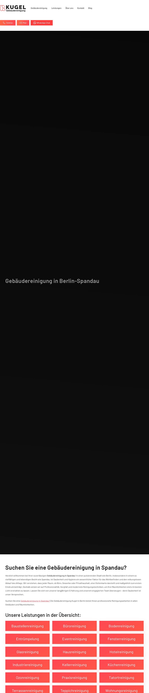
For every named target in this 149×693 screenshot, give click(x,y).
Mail (23, 22)
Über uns (69, 8)
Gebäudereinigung (39, 8)
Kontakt (80, 8)
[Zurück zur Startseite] (13, 8)
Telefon (8, 22)
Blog (90, 8)
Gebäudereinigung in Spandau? (35, 600)
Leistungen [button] (56, 8)
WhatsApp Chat (41, 22)
